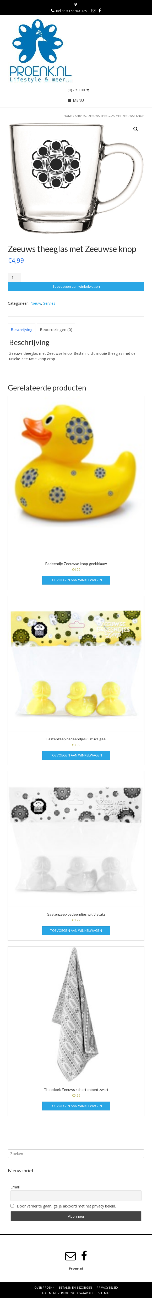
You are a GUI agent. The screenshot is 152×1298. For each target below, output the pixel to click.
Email (15, 1187)
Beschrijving (21, 329)
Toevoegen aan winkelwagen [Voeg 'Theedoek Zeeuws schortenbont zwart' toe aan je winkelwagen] (76, 1105)
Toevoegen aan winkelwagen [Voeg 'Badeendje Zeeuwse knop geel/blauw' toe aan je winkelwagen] (76, 580)
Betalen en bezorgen (75, 1287)
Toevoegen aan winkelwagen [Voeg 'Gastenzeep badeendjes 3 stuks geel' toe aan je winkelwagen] (76, 755)
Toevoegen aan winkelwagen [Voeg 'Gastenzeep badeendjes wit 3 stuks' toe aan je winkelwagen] (76, 930)
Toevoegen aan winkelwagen (76, 286)
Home (68, 116)
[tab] (21, 329)
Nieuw (35, 303)
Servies (80, 116)
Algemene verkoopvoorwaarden (68, 1293)
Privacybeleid (107, 1287)
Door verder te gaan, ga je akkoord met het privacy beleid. (63, 1206)
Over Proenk (44, 1287)
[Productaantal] (14, 277)
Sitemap (104, 1293)
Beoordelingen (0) (56, 329)
